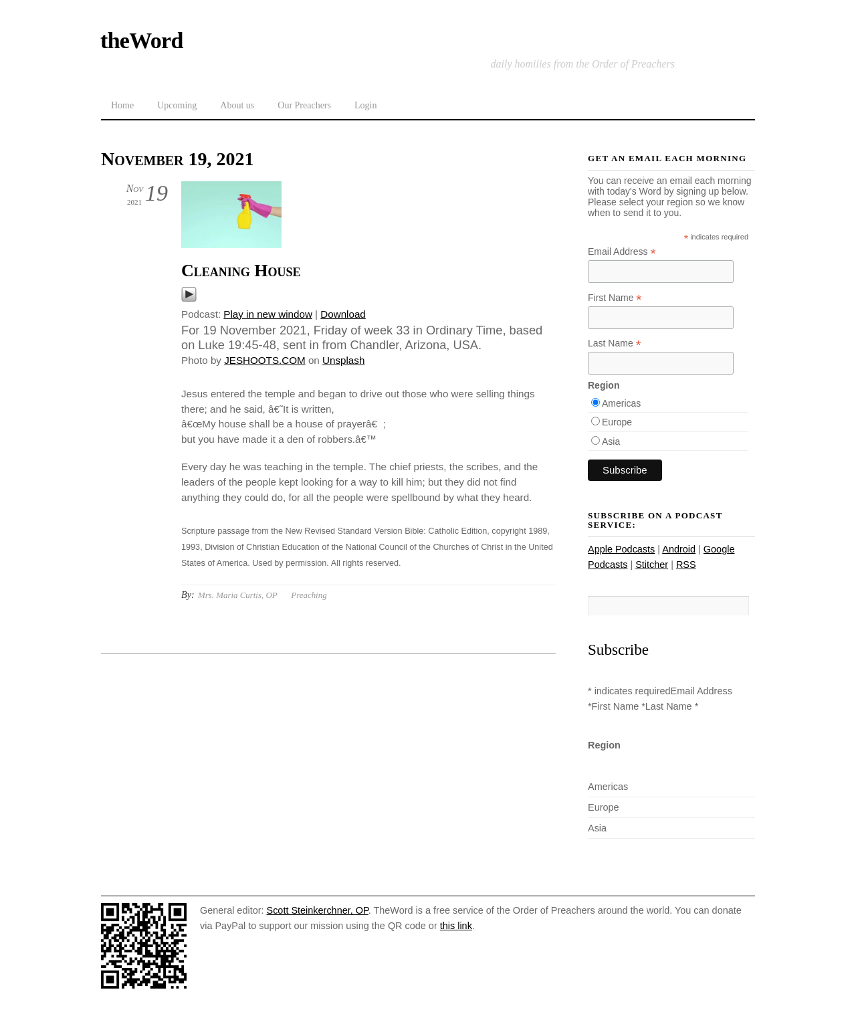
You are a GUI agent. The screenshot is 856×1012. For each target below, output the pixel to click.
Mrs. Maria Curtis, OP (238, 595)
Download (343, 314)
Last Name (614, 343)
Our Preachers (304, 105)
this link (456, 925)
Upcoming (177, 105)
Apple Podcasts (621, 549)
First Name (615, 298)
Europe (617, 422)
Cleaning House (241, 270)
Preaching (308, 595)
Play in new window (267, 314)
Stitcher (651, 564)
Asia (611, 441)
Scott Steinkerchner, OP (317, 910)
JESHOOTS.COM (265, 360)
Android (679, 549)
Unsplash (343, 360)
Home (122, 105)
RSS (686, 564)
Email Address (622, 251)
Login (365, 105)
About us (237, 105)
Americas (621, 403)
